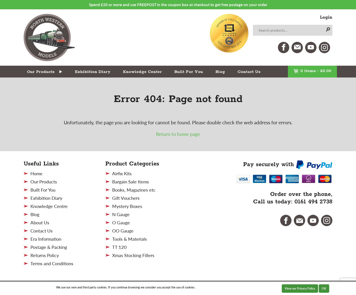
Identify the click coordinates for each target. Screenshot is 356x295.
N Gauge (121, 214)
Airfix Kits (122, 173)
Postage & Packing (48, 247)
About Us (39, 222)
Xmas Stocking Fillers (133, 255)
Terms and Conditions (51, 263)
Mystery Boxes (127, 206)
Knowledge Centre (49, 206)
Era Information (45, 239)
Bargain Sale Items (130, 181)
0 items (312, 70)
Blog (220, 71)
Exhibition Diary (92, 71)
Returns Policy (44, 255)
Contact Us (248, 71)
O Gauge (121, 222)
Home (36, 173)
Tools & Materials (129, 239)
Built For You (188, 71)
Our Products (40, 71)
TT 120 (119, 247)
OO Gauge (123, 230)
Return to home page (178, 134)
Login (326, 17)
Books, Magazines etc (134, 189)
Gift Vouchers (126, 198)
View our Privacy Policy (300, 288)
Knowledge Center (142, 71)
